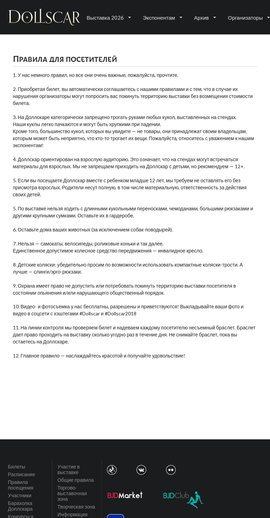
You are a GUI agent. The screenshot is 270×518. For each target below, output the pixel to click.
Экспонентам (162, 17)
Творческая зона (76, 507)
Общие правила (75, 480)
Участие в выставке (68, 469)
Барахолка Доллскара (20, 506)
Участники (20, 495)
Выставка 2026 (109, 17)
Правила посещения (20, 485)
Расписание (21, 474)
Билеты (16, 467)
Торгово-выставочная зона (72, 493)
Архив (205, 17)
